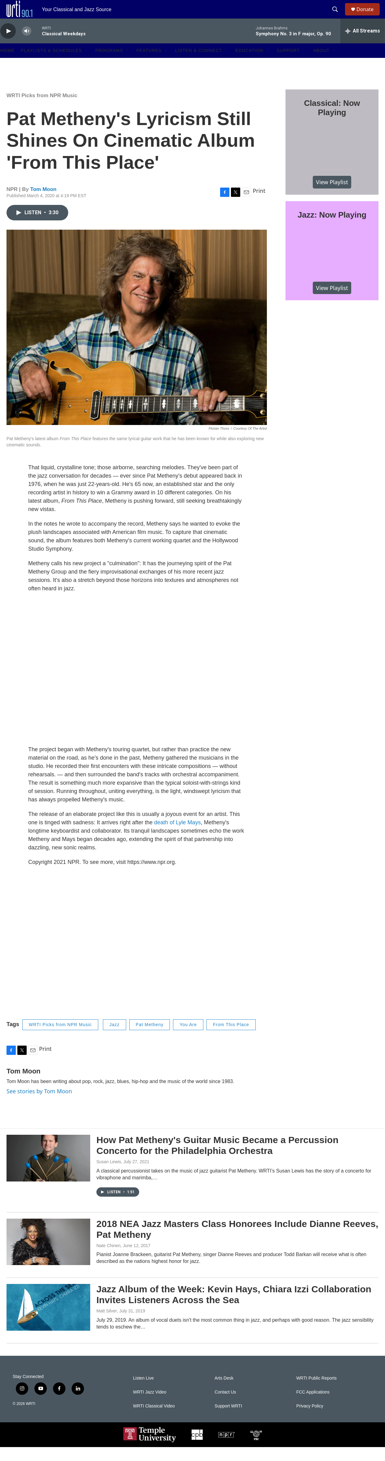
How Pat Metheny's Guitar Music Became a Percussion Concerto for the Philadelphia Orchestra (217, 1159)
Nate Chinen (108, 1259)
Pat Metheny (150, 1038)
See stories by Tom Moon (39, 1105)
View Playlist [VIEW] (332, 196)
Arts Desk (224, 1392)
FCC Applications (313, 1406)
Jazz (114, 1038)
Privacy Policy (309, 1420)
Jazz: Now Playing (332, 228)
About (321, 64)
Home (7, 64)
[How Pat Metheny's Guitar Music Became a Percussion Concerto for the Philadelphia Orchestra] (48, 1172)
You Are (188, 1038)
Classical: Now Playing (332, 121)
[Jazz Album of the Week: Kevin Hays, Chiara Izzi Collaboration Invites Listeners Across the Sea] (48, 1321)
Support (288, 64)
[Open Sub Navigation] (86, 64)
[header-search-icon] (338, 16)
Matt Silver (106, 1324)
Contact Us (225, 1406)
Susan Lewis (108, 1175)
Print (259, 204)
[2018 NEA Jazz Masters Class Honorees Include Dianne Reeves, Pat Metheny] (48, 1256)
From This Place (231, 1038)
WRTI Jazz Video (149, 1406)
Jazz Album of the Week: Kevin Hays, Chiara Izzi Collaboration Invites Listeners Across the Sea (233, 1308)
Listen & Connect (198, 64)
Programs (109, 64)
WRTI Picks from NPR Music (42, 109)
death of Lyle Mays (177, 836)
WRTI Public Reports (316, 1392)
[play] (8, 45)
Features (149, 64)
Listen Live (143, 1392)
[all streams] (362, 45)
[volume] (26, 45)
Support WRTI (228, 1420)
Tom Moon (43, 203)
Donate (368, 16)
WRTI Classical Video (154, 1420)
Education (249, 64)
